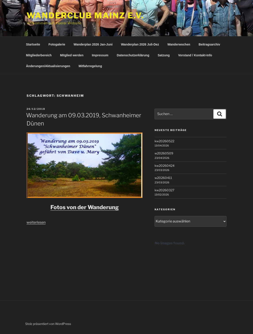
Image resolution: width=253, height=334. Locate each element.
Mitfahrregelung (90, 66)
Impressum (100, 55)
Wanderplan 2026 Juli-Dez (140, 44)
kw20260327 (164, 190)
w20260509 (164, 153)
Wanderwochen (178, 44)
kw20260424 (164, 165)
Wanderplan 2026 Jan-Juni (93, 44)
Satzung (164, 55)
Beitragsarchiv (209, 44)
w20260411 (163, 178)
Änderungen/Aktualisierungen (48, 66)
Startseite (33, 44)
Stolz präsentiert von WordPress (48, 324)
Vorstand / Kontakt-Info (195, 55)
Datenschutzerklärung (133, 55)
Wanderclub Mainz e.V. (85, 15)
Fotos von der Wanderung (84, 207)
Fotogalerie (56, 44)
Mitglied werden (71, 55)
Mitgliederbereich (39, 55)
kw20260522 (164, 141)
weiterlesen (36, 222)
